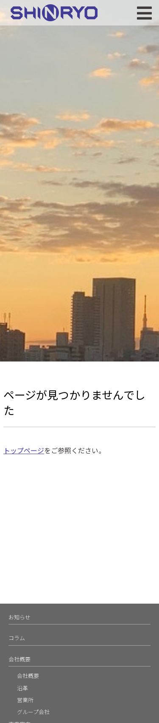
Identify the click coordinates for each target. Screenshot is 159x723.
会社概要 (19, 659)
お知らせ (19, 617)
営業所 (25, 700)
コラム (16, 638)
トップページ (23, 450)
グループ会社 (33, 712)
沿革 (22, 688)
